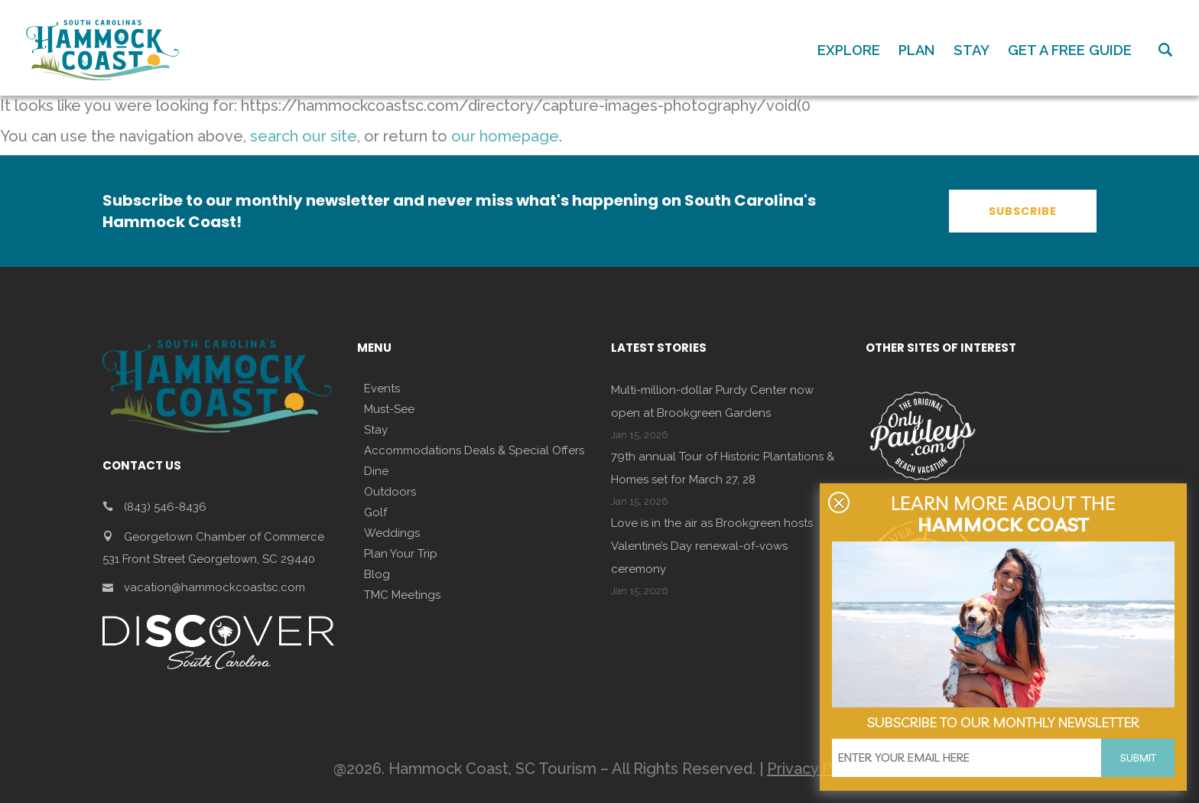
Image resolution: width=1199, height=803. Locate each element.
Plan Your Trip (400, 554)
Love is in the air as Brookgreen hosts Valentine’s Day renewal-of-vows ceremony (712, 546)
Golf (375, 512)
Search (1165, 49)
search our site (303, 136)
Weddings (392, 533)
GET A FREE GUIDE (1070, 50)
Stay (376, 430)
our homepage (505, 136)
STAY (971, 50)
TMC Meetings (402, 595)
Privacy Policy (816, 768)
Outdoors (390, 492)
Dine (376, 471)
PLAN (916, 50)
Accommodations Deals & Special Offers (474, 450)
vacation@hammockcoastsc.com (214, 587)
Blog (377, 574)
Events (382, 388)
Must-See (389, 409)
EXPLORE (848, 50)
